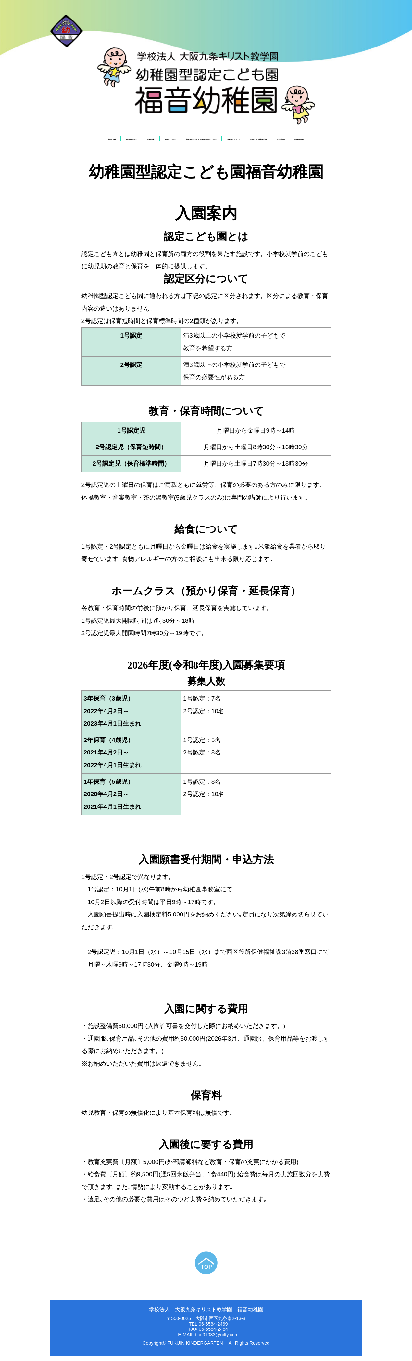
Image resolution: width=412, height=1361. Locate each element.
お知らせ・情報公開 (284, 141)
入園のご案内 (145, 141)
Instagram (345, 141)
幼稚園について (246, 141)
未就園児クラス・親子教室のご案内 (195, 141)
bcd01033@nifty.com (216, 1339)
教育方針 (62, 141)
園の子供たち (90, 141)
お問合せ (317, 141)
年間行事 (118, 141)
